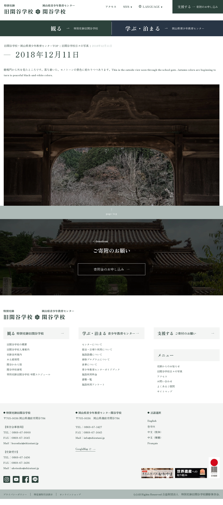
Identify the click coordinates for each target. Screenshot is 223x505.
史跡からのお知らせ (169, 370)
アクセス (110, 7)
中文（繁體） (155, 443)
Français (152, 449)
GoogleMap (82, 459)
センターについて (92, 347)
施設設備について (92, 358)
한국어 (151, 432)
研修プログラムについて (97, 364)
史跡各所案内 (15, 358)
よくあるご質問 (166, 392)
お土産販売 (13, 364)
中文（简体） (155, 438)
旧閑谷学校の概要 (17, 347)
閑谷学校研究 (15, 374)
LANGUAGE (151, 7)
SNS (126, 7)
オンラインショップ (78, 500)
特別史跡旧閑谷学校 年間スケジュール (30, 380)
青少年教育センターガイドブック (102, 374)
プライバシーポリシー (16, 500)
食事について (90, 369)
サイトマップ (165, 397)
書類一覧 (87, 385)
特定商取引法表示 (48, 500)
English (152, 427)
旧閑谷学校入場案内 (19, 353)
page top (111, 214)
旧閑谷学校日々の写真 (170, 376)
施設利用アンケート (94, 391)
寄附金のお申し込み (109, 271)
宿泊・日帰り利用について (98, 353)
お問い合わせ (165, 386)
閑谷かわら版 (15, 369)
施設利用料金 (90, 380)
